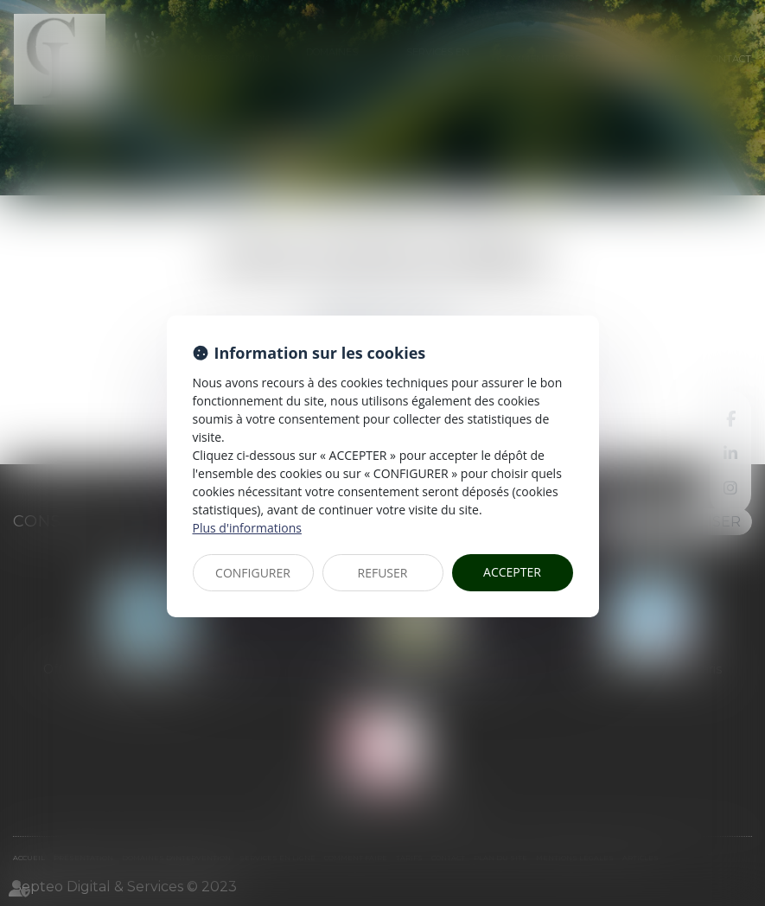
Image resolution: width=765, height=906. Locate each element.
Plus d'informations (247, 528)
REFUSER (383, 573)
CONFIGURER (252, 573)
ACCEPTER (512, 572)
